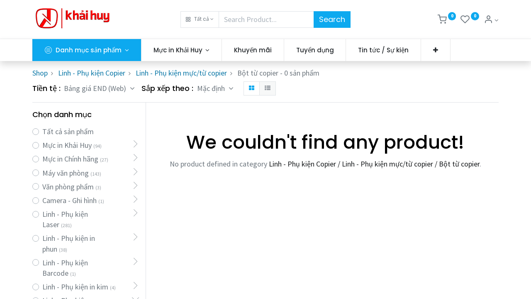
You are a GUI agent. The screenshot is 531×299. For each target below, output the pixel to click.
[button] (199, 19)
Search (332, 19)
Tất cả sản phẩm (68, 131)
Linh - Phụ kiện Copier (91, 73)
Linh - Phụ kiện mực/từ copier (181, 73)
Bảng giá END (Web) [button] (96, 88)
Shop (40, 73)
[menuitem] (253, 50)
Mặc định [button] (212, 88)
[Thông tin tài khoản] (491, 20)
